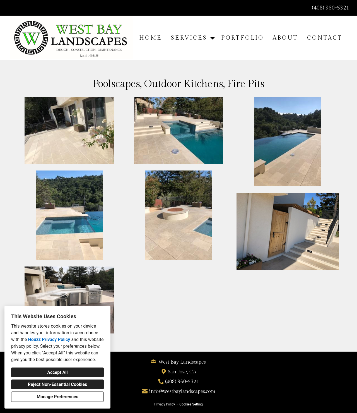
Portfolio (242, 38)
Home (150, 38)
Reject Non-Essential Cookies (57, 384)
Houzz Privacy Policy (49, 339)
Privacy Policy (164, 404)
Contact (324, 38)
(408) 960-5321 (330, 7)
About (285, 38)
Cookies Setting (191, 404)
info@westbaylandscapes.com (182, 391)
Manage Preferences (57, 396)
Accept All (57, 372)
